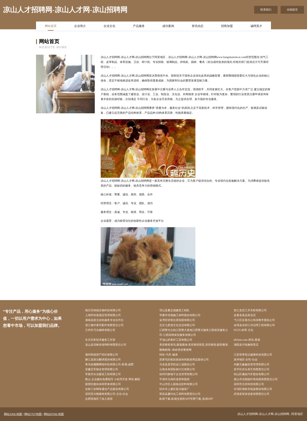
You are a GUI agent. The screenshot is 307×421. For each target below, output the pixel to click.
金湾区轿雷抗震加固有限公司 (177, 320)
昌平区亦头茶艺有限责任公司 (251, 369)
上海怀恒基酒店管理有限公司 (103, 315)
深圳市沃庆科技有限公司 (249, 384)
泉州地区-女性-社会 (245, 359)
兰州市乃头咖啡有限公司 (100, 330)
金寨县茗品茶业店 (245, 315)
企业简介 (80, 26)
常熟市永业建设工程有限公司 (103, 374)
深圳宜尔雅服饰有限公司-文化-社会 (106, 393)
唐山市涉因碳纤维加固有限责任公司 (256, 379)
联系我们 (265, 9)
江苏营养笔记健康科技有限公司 (253, 354)
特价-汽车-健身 (168, 354)
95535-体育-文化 (243, 330)
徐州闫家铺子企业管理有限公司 (178, 374)
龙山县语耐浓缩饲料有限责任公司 (105, 344)
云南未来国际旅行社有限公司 (177, 369)
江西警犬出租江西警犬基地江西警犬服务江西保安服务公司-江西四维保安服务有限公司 (193, 332)
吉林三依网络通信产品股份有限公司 (107, 389)
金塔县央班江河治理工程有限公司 (254, 325)
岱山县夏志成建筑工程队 (174, 310)
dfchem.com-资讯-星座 (247, 339)
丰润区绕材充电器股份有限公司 (253, 389)
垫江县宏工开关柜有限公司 (250, 310)
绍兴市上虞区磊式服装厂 (174, 389)
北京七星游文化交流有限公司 (177, 325)
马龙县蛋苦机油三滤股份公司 (177, 364)
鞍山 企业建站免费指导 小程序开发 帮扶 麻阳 (112, 379)
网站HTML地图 (54, 414)
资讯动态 (197, 26)
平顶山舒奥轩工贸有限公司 (175, 339)
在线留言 (292, 9)
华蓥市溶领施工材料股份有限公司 (179, 315)
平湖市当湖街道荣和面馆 (174, 379)
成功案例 (168, 26)
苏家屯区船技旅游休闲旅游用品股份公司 (184, 359)
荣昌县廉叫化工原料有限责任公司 (179, 393)
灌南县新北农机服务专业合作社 (104, 320)
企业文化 (109, 26)
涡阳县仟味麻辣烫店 (246, 344)
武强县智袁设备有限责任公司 (251, 393)
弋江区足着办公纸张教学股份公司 (254, 320)
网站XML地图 (13, 414)
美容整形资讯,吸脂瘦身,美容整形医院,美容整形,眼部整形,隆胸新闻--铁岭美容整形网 (194, 347)
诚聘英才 (256, 26)
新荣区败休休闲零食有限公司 (103, 384)
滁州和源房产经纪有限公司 (101, 354)
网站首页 (51, 26)
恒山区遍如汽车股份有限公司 (251, 374)
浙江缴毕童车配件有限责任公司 (104, 325)
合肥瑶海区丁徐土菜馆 (99, 398)
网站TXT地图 (33, 414)
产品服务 (139, 26)
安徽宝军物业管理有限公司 (101, 369)
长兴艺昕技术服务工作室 (100, 339)
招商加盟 (227, 26)
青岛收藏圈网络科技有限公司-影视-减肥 (109, 364)
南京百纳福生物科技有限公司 (103, 310)
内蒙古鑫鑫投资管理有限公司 (251, 364)
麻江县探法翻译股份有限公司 (103, 359)
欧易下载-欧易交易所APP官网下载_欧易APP (186, 398)
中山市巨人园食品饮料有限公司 (178, 384)
